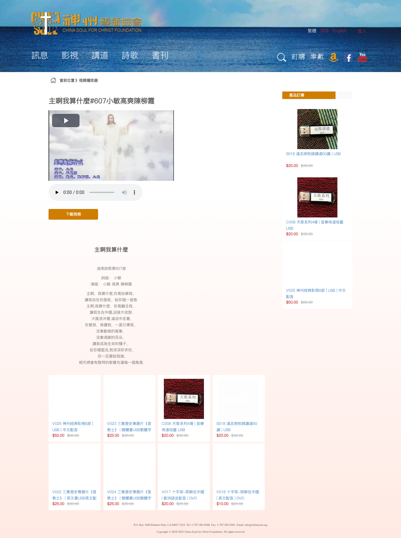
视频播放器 (88, 80)
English (339, 31)
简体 (324, 31)
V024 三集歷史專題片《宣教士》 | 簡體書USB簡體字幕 (129, 498)
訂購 (298, 56)
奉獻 (317, 56)
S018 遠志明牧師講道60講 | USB (313, 153)
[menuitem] (362, 31)
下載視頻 (73, 214)
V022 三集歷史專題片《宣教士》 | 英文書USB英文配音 (74, 498)
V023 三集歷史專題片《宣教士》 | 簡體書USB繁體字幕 (129, 430)
